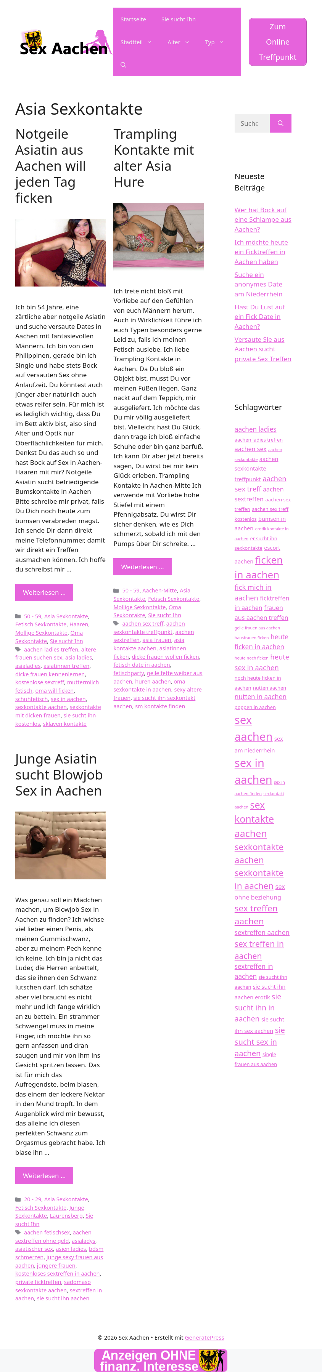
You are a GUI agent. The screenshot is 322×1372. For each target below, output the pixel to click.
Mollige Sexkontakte (41, 632)
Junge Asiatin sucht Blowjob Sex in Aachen (59, 774)
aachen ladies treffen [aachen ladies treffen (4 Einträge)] (259, 439)
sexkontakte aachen (41, 707)
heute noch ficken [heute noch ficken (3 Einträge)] (252, 658)
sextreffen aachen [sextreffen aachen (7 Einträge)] (262, 932)
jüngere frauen (56, 1265)
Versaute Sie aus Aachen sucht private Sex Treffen (263, 349)
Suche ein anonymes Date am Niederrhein (259, 284)
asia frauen (156, 640)
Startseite (133, 19)
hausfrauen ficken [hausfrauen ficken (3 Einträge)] (252, 637)
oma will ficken (54, 690)
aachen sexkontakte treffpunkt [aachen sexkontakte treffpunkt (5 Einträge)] (257, 469)
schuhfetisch (31, 699)
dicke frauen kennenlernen (50, 674)
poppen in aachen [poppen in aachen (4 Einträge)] (255, 707)
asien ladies (71, 1248)
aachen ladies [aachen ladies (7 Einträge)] (256, 429)
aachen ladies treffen (51, 649)
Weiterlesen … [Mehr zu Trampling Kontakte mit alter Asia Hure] (142, 566)
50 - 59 (32, 616)
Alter (182, 41)
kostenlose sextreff (39, 682)
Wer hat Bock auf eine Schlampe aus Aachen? (263, 219)
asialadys (83, 1240)
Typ (218, 41)
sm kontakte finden (160, 706)
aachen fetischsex (47, 1232)
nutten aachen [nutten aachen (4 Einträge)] (269, 687)
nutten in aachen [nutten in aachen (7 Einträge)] (261, 696)
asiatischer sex (34, 1248)
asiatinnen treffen (66, 665)
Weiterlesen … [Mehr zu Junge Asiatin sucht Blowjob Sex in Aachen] (44, 1175)
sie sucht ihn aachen (63, 1298)
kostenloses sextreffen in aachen (57, 1273)
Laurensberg (66, 1215)
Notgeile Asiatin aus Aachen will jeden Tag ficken (50, 166)
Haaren (79, 624)
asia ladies (78, 657)
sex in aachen (68, 699)
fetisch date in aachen (141, 664)
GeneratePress (204, 1337)
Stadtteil (140, 41)
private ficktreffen (38, 1282)
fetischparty (128, 673)
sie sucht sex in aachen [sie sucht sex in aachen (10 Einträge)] (260, 1041)
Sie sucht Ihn (178, 19)
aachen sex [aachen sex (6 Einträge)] (251, 449)
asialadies (27, 665)
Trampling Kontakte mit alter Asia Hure (153, 158)
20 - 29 (32, 1199)
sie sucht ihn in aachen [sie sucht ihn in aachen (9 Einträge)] (258, 1007)
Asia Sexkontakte (66, 616)
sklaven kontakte (65, 723)
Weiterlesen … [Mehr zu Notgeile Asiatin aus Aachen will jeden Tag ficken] (44, 592)
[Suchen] (280, 123)
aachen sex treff (142, 623)
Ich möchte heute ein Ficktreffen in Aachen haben (261, 252)
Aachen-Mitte (159, 590)
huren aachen (153, 681)
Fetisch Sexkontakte (40, 624)
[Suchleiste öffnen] (123, 64)
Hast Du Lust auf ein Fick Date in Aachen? (260, 317)
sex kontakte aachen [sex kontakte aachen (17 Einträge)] (254, 819)
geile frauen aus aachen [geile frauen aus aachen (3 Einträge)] (257, 628)
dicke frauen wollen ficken (165, 656)
